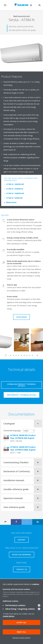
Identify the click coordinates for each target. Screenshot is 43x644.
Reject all (21, 632)
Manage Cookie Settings (21, 638)
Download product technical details (21, 385)
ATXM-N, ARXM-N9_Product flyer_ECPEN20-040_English (23, 436)
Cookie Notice (8, 616)
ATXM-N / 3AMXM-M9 (15, 193)
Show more (11, 202)
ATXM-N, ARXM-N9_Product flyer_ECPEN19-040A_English (23, 448)
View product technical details (21, 395)
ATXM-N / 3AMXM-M (14, 189)
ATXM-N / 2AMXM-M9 (15, 184)
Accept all (21, 622)
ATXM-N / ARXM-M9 (14, 198)
